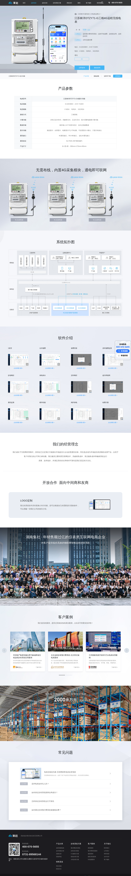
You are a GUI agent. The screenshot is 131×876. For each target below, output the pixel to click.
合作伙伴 (106, 856)
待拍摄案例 (91, 859)
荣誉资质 (106, 853)
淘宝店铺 (58, 865)
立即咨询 (82, 67)
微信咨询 (97, 67)
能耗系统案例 (92, 856)
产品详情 (86, 76)
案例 (79, 3)
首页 (24, 3)
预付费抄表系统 (75, 847)
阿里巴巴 (58, 868)
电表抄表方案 (75, 856)
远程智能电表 (60, 847)
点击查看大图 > (19, 358)
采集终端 (58, 856)
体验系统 (123, 355)
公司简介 (106, 850)
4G (82, 59)
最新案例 (90, 853)
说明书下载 (107, 76)
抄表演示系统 (75, 850)
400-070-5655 (113, 3)
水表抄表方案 (75, 859)
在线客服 (123, 351)
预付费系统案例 (92, 850)
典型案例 (90, 847)
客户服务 (106, 859)
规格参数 (96, 76)
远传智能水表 (60, 850)
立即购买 (117, 76)
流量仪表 (58, 853)
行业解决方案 (75, 853)
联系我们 (99, 3)
